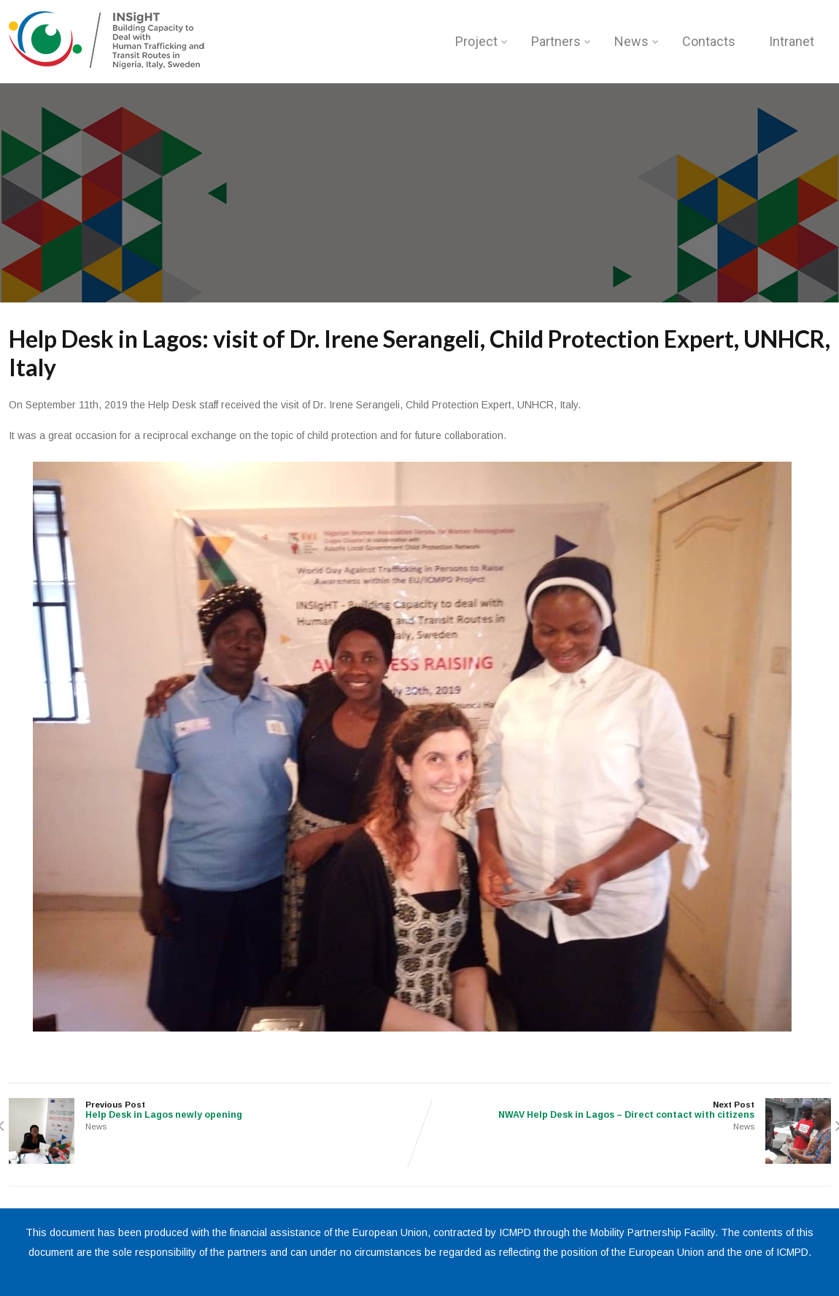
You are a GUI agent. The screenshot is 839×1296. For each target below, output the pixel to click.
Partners (561, 41)
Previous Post (214, 1110)
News (636, 41)
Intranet (791, 41)
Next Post (625, 1110)
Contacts (708, 41)
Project (481, 41)
